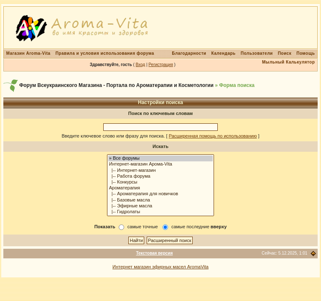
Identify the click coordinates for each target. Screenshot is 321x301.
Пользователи (257, 53)
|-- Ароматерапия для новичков (160, 194)
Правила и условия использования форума (105, 53)
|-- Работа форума (160, 176)
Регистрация (160, 64)
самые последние (199, 226)
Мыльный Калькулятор (288, 62)
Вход (140, 64)
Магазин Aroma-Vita (28, 53)
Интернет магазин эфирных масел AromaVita (160, 266)
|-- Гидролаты (160, 212)
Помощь (305, 53)
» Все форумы (160, 158)
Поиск (285, 53)
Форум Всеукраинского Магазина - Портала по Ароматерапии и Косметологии (116, 85)
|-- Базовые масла (160, 200)
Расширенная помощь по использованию (213, 135)
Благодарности (189, 53)
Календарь (223, 53)
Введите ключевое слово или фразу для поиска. (113, 135)
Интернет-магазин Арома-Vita (160, 164)
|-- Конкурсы (160, 182)
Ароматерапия (160, 188)
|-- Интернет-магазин (160, 170)
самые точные (142, 226)
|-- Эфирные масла (160, 206)
